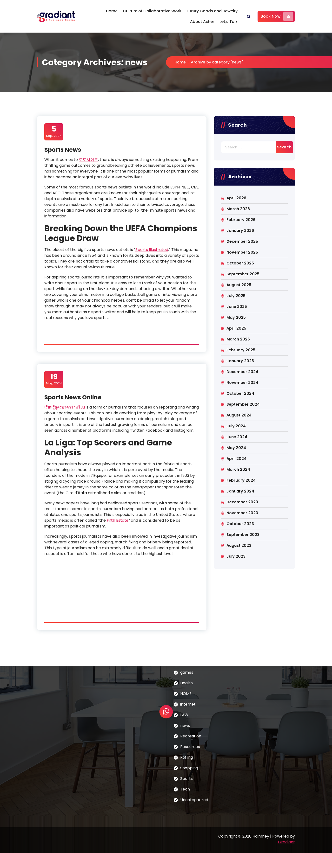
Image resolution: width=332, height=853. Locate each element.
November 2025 (242, 252)
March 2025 (238, 339)
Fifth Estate (117, 520)
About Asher (202, 21)
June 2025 (236, 306)
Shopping (189, 768)
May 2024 (236, 448)
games (186, 672)
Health (186, 683)
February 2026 (240, 219)
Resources (190, 746)
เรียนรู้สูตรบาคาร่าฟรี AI (64, 407)
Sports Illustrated (151, 249)
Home (112, 11)
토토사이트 (88, 159)
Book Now (277, 16)
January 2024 (240, 491)
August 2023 (238, 545)
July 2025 (236, 295)
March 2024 (238, 469)
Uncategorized (194, 800)
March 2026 (238, 209)
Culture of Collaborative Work (152, 11)
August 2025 (238, 285)
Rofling (186, 757)
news (185, 725)
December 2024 (242, 371)
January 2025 (240, 361)
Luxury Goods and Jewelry (212, 11)
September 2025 (242, 274)
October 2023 (240, 524)
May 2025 (236, 317)
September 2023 (242, 534)
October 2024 (240, 393)
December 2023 (242, 502)
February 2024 (241, 480)
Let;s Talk (228, 21)
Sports (186, 778)
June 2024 (236, 437)
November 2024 (242, 382)
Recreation (190, 736)
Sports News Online (72, 397)
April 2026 (236, 198)
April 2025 (236, 328)
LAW (184, 715)
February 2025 (240, 350)
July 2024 (236, 426)
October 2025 (240, 263)
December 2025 (242, 241)
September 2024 (243, 404)
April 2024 (236, 458)
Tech (185, 789)
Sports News (62, 150)
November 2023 (242, 513)
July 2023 (236, 556)
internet (188, 704)
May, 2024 (54, 379)
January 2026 (240, 230)
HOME (186, 693)
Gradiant (286, 842)
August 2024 (239, 415)
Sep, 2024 (54, 131)
